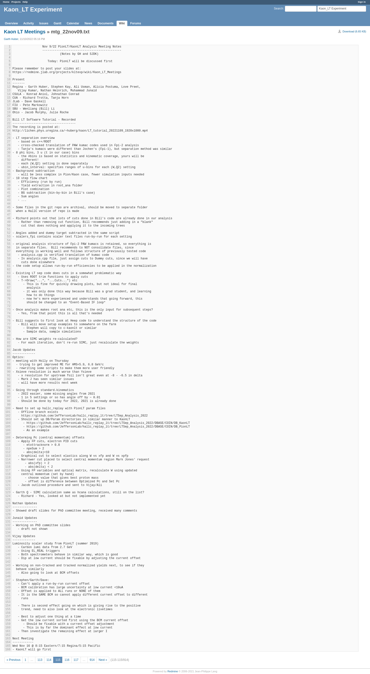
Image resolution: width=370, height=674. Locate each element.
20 (8, 116)
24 (8, 131)
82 (8, 342)
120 (7, 481)
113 (7, 456)
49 (8, 222)
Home (6, 1)
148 (7, 584)
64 (8, 277)
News (88, 23)
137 (7, 543)
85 (8, 353)
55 (8, 244)
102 (7, 416)
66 (8, 284)
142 (7, 562)
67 (8, 288)
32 (8, 160)
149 (7, 587)
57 (8, 251)
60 (8, 262)
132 (7, 525)
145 (7, 573)
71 (8, 302)
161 (7, 631)
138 (7, 547)
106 (7, 430)
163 (7, 638)
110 (7, 445)
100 (7, 408)
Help (25, 1)
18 (8, 109)
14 (8, 94)
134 (7, 532)
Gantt (57, 23)
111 (7, 448)
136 (7, 540)
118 (7, 474)
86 (8, 357)
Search (278, 8)
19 (8, 112)
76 (8, 321)
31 (8, 156)
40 (8, 189)
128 (7, 511)
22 (8, 123)
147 (7, 580)
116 (7, 467)
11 (8, 83)
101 (7, 412)
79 (8, 331)
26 (8, 138)
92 (8, 379)
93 (8, 383)
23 (8, 127)
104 (7, 423)
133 (7, 529)
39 (8, 185)
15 (8, 98)
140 (7, 554)
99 (8, 405)
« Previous (13, 660)
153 (7, 602)
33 (8, 163)
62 (8, 269)
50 (8, 226)
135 (7, 536)
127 (7, 507)
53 (8, 236)
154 (7, 606)
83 (8, 346)
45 (8, 207)
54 (8, 240)
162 (7, 635)
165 (7, 646)
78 (8, 328)
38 (8, 182)
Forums (135, 23)
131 (7, 521)
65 (8, 280)
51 (8, 229)
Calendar (73, 23)
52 (8, 233)
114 (7, 459)
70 (8, 299)
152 (7, 598)
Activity (28, 23)
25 (8, 134)
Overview (11, 23)
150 (7, 591)
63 (8, 273)
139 (7, 551)
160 (7, 627)
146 (7, 576)
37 (8, 178)
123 (7, 492)
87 (8, 361)
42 (8, 196)
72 (8, 306)
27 (8, 141)
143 (7, 565)
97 (8, 397)
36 (8, 174)
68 (8, 291)
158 (7, 620)
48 (8, 218)
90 (8, 372)
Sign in (362, 1)
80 (8, 335)
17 (8, 105)
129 (7, 514)
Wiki (122, 23)
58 (8, 255)
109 (7, 441)
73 (8, 310)
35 (8, 171)
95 (8, 390)
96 (8, 394)
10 (8, 79)
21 (8, 120)
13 (8, 90)
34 (8, 167)
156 (7, 613)
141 (7, 558)
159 (7, 624)
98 (8, 401)
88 (8, 364)
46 (8, 211)
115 (7, 463)
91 (8, 375)
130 (7, 518)
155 (7, 609)
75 (8, 317)
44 (8, 204)
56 (8, 247)
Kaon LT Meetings (25, 31)
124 (7, 496)
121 (7, 485)
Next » (103, 660)
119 (7, 478)
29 (8, 149)
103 (7, 419)
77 (8, 324)
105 (7, 426)
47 (8, 215)
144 (7, 569)
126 (7, 503)
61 (8, 266)
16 (8, 101)
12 (8, 87)
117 (7, 470)
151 (7, 595)
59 (8, 258)
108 (7, 437)
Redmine (172, 671)
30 (8, 152)
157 (7, 616)
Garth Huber (11, 39)
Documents (105, 23)
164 (7, 642)
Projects (16, 1)
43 (8, 200)
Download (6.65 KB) (354, 31)
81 (8, 339)
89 (8, 368)
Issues (43, 23)
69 (8, 295)
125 (7, 500)
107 (7, 434)
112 (7, 452)
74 (8, 313)
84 (8, 350)
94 (8, 386)
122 (7, 489)
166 (7, 649)
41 (8, 193)
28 (8, 145)
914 (92, 660)
